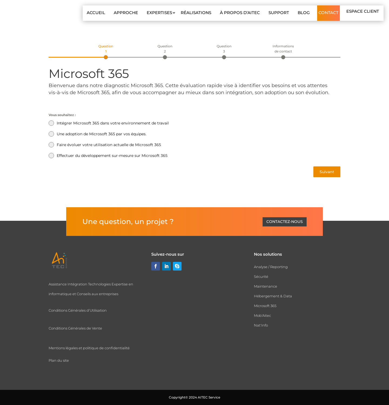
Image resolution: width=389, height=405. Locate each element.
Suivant (327, 171)
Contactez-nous (284, 221)
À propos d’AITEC (240, 12)
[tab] (106, 51)
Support (279, 12)
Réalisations (196, 12)
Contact (328, 12)
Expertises (159, 12)
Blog (304, 12)
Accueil (96, 12)
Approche (126, 12)
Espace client (362, 11)
